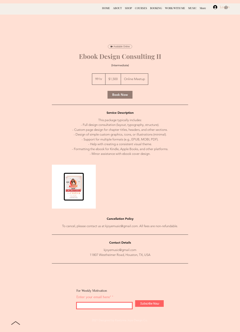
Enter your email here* (93, 297)
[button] (228, 7)
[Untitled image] (74, 187)
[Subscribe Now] (149, 303)
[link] (120, 95)
